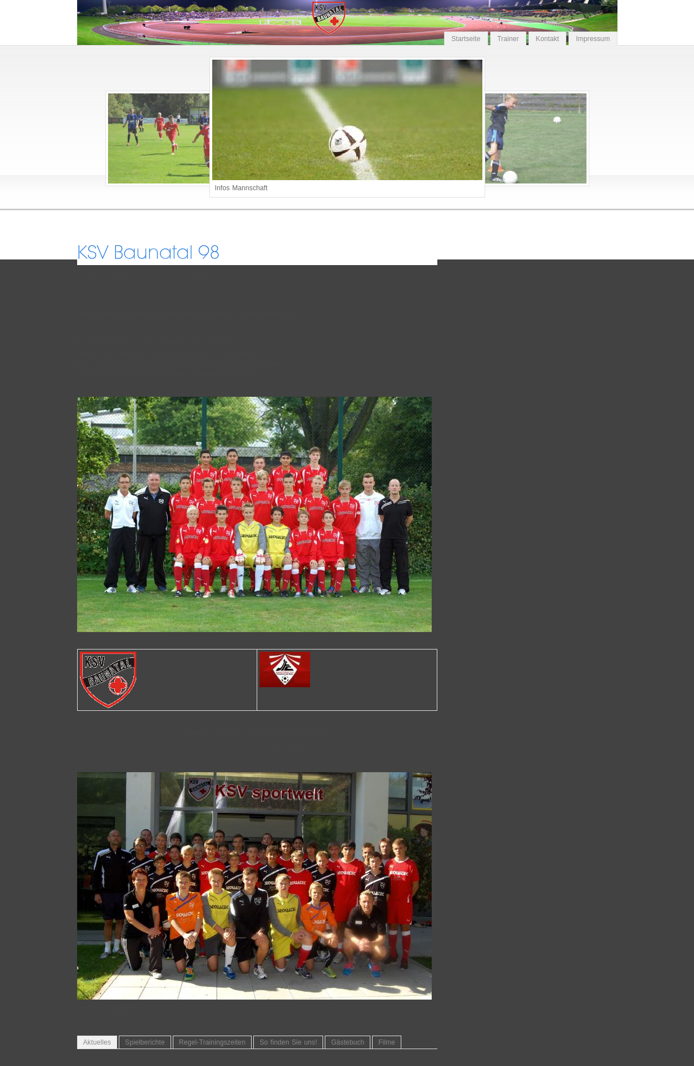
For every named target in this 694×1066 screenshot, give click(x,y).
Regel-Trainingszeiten (212, 1042)
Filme (386, 1042)
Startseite (466, 39)
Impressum (593, 39)
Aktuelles (97, 1042)
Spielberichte (145, 1042)
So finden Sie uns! (288, 1042)
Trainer (508, 39)
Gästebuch (347, 1042)
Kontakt (547, 39)
